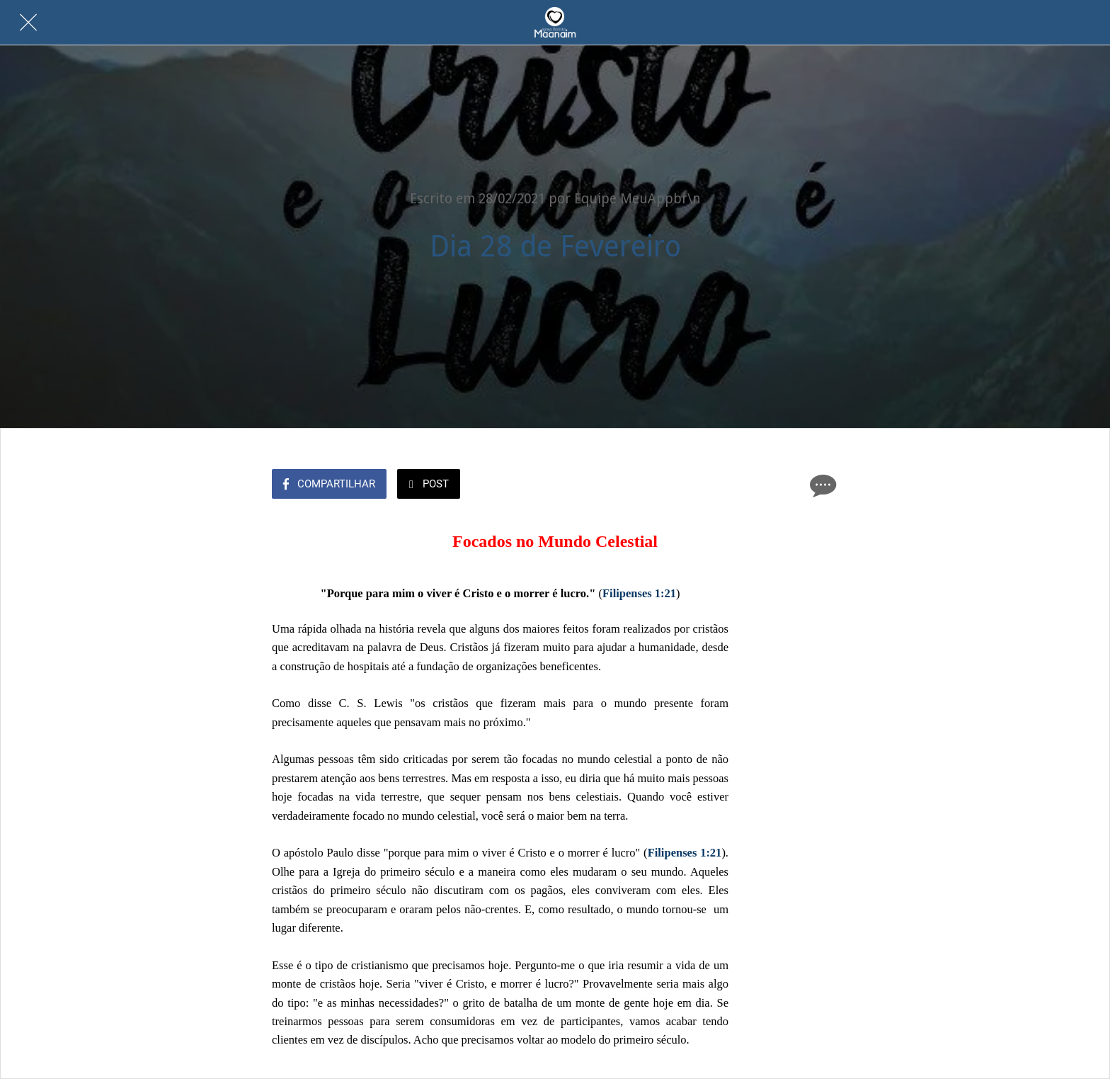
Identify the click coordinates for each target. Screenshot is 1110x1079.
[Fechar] (28, 22)
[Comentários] (821, 485)
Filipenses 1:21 (639, 593)
